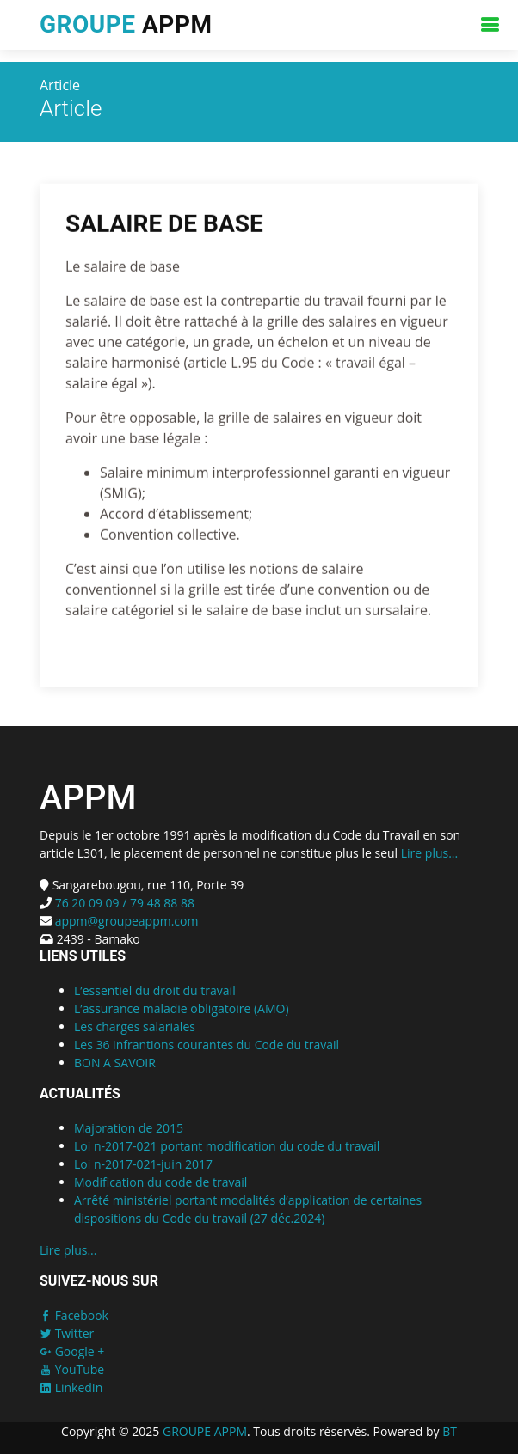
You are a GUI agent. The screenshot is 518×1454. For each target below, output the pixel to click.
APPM (126, 24)
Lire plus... (429, 853)
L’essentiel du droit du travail (155, 990)
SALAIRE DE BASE (164, 225)
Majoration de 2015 (128, 1128)
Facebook (74, 1315)
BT (449, 1431)
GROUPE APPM (205, 1431)
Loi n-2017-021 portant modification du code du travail (226, 1146)
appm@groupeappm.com (127, 921)
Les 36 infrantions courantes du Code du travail (206, 1044)
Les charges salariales (134, 1026)
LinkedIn (71, 1387)
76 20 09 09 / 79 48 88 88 (123, 903)
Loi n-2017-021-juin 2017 (143, 1164)
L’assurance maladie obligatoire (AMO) (181, 1008)
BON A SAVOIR (115, 1062)
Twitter (67, 1333)
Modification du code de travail (160, 1182)
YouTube (72, 1369)
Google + (72, 1351)
